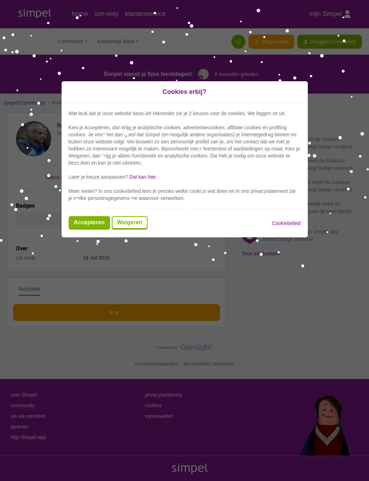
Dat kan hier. (143, 177)
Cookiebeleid (286, 223)
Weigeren (130, 222)
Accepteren (89, 222)
